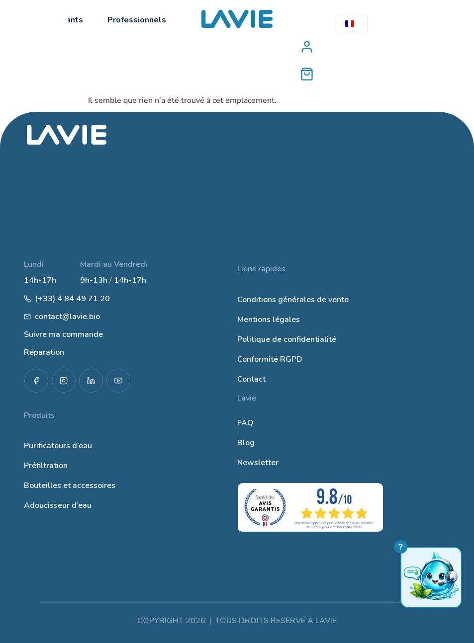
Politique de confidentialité (286, 339)
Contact (251, 379)
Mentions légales (268, 319)
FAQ (245, 422)
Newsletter (258, 462)
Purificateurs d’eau (58, 445)
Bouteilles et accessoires (69, 485)
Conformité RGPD (269, 359)
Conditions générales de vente (293, 299)
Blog (246, 442)
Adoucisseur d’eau (58, 505)
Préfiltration (46, 465)
